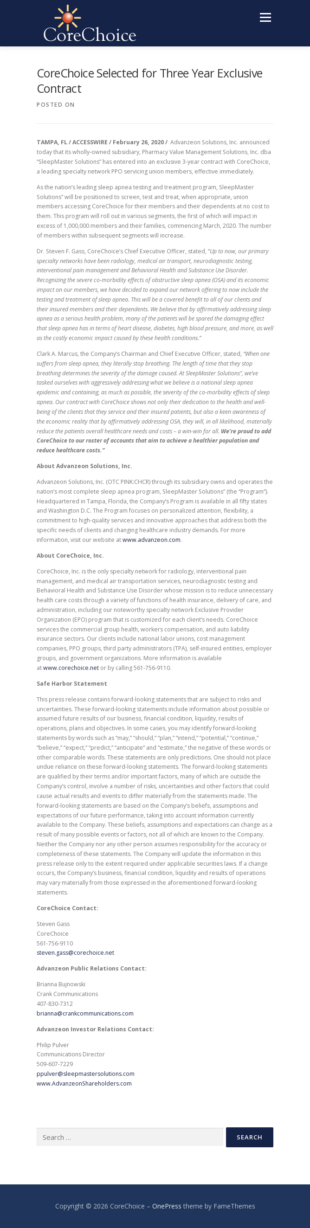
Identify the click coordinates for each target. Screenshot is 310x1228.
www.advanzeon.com (152, 540)
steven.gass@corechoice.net (75, 953)
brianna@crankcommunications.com (85, 1013)
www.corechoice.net (71, 668)
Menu (264, 17)
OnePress (166, 1206)
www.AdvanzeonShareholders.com (84, 1083)
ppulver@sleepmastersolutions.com (86, 1074)
